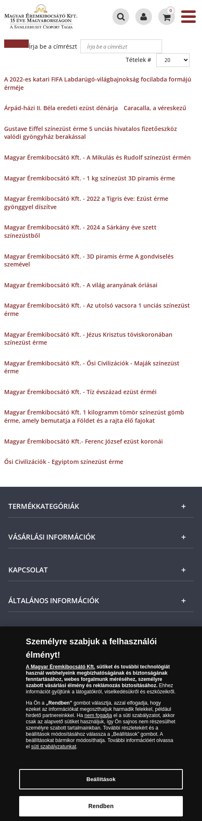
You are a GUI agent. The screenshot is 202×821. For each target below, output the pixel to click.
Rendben (101, 809)
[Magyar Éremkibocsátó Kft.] (43, 16)
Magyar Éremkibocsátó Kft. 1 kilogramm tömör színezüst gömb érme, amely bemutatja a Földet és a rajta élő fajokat (94, 416)
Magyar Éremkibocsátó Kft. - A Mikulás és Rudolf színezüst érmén (97, 157)
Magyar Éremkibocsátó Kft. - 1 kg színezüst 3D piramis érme (89, 178)
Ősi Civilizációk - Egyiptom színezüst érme (63, 462)
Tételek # (138, 60)
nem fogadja (98, 718)
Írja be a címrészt (54, 46)
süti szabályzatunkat (53, 749)
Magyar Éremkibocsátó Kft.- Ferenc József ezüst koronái (83, 441)
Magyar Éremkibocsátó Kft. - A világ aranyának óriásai (80, 285)
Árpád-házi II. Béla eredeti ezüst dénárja (61, 108)
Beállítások (100, 782)
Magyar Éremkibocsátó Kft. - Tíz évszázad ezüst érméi (80, 392)
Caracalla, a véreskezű (155, 108)
